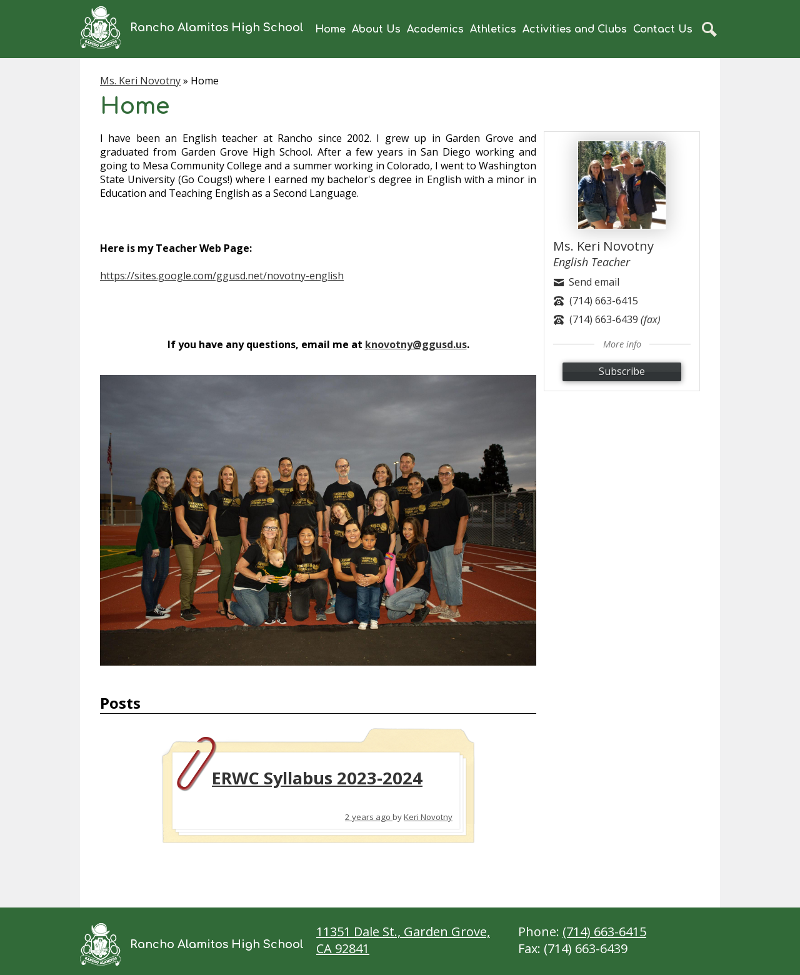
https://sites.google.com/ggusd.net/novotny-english (222, 275)
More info (622, 344)
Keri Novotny (428, 816)
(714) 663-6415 (604, 931)
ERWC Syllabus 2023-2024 (317, 777)
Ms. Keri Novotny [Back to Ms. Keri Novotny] (140, 81)
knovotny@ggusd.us (416, 344)
